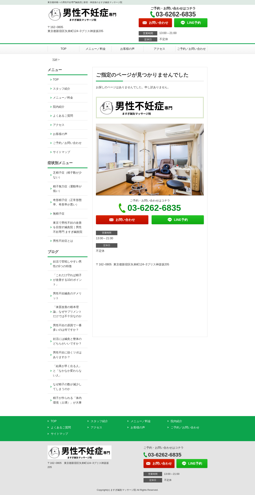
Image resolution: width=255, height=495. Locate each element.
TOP (64, 48)
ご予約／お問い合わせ (191, 48)
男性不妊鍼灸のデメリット (67, 296)
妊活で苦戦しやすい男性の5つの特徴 (67, 264)
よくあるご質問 (63, 115)
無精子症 (58, 213)
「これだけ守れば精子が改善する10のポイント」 (67, 280)
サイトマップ (61, 152)
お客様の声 (127, 48)
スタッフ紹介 (61, 88)
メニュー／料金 (96, 48)
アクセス (159, 48)
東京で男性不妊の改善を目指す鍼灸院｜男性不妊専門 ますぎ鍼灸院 (67, 227)
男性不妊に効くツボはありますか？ (67, 355)
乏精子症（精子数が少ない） (67, 175)
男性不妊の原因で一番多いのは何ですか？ (67, 327)
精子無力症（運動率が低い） (67, 189)
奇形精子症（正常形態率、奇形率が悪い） (67, 202)
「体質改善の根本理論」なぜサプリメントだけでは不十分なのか (67, 311)
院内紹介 (58, 106)
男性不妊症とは (63, 240)
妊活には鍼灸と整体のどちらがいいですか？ (67, 341)
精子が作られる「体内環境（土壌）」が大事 (67, 400)
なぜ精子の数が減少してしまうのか (67, 386)
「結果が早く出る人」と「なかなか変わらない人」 (67, 371)
